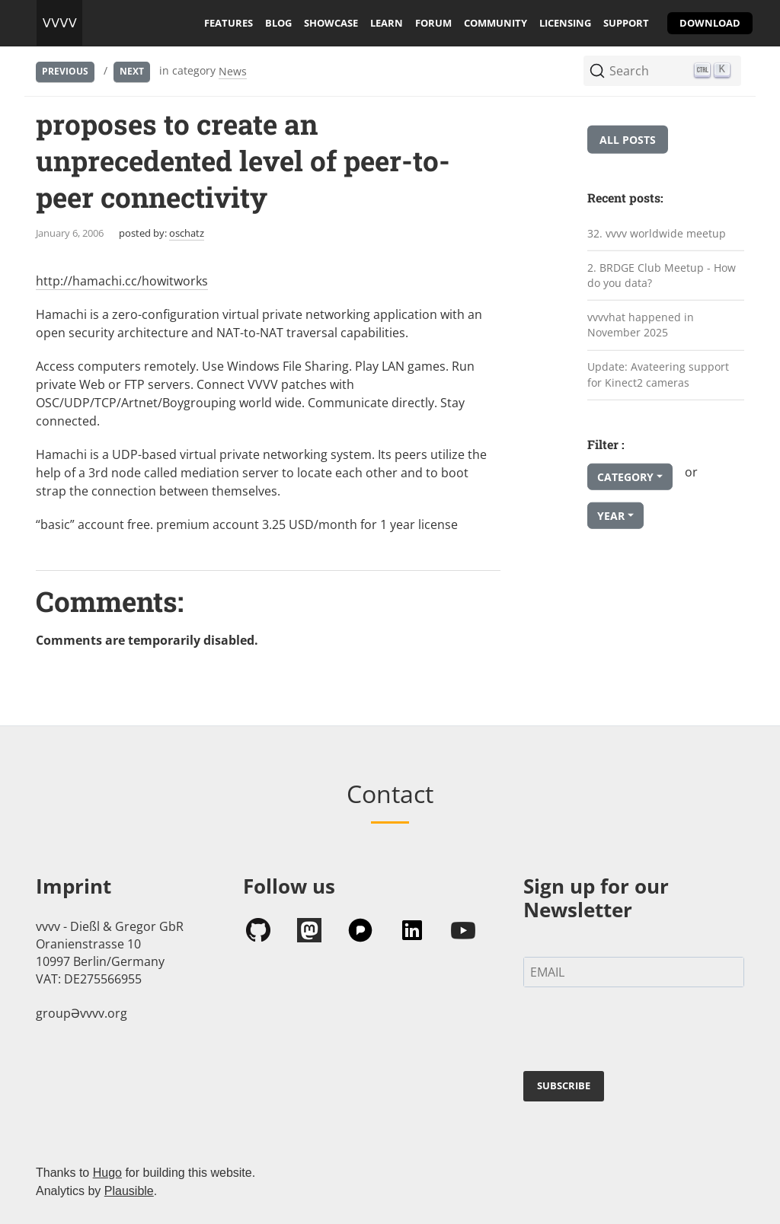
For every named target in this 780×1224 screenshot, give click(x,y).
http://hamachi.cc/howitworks (122, 281)
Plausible (129, 1190)
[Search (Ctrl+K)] (662, 71)
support (626, 23)
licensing (565, 23)
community (495, 23)
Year (611, 515)
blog (278, 23)
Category (625, 477)
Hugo (107, 1172)
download (709, 23)
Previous (65, 71)
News (233, 71)
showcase (331, 23)
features (228, 23)
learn (386, 23)
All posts (627, 139)
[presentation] (639, 1032)
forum (433, 23)
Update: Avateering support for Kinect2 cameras (658, 374)
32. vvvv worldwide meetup (656, 233)
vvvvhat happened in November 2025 (640, 325)
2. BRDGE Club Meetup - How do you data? (661, 275)
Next (132, 71)
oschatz (186, 233)
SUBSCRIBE (563, 1085)
